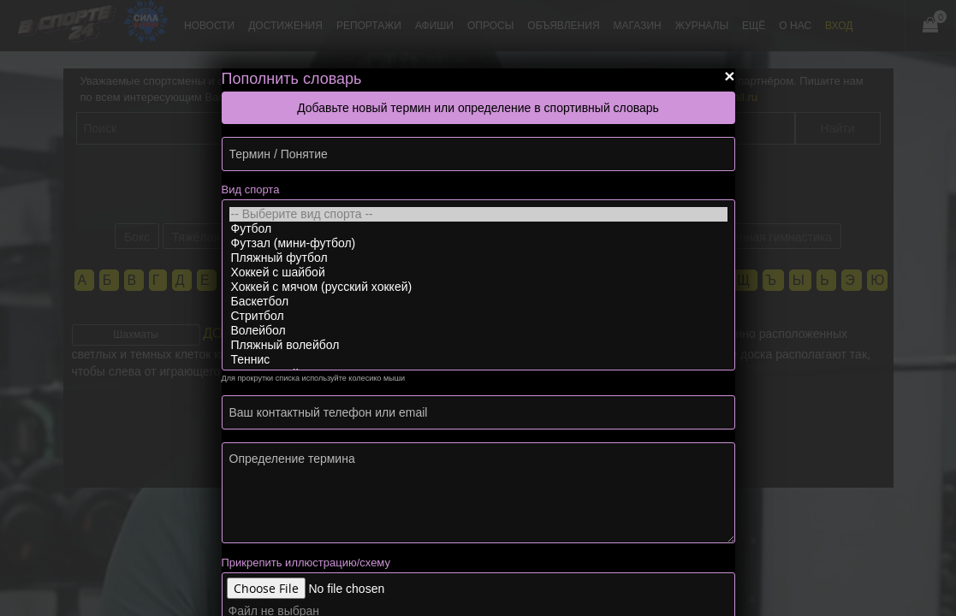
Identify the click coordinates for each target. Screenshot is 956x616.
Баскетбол (478, 301)
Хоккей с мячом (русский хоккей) (478, 287)
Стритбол (478, 316)
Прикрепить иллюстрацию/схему (306, 562)
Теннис (478, 359)
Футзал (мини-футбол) (478, 243)
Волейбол (478, 330)
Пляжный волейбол (478, 345)
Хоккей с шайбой (478, 272)
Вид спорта (251, 189)
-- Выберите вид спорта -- (478, 214)
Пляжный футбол (478, 258)
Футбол (478, 229)
